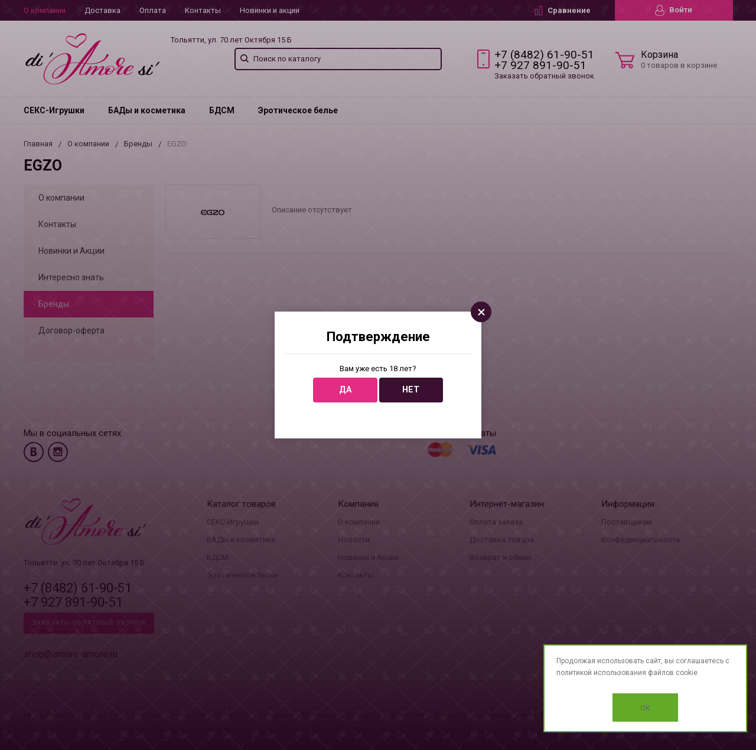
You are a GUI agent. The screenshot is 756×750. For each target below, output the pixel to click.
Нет (410, 390)
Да (345, 390)
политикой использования (601, 673)
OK (645, 707)
